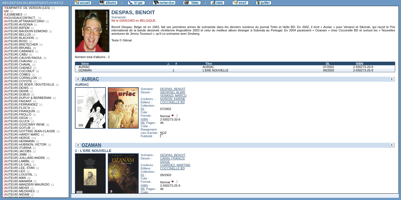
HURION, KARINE (172, 99)
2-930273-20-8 (363, 67)
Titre (209, 63)
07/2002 (328, 67)
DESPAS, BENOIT (172, 89)
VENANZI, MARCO (173, 95)
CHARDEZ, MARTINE (175, 165)
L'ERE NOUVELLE (216, 70)
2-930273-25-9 (363, 70)
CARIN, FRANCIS (172, 158)
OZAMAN (85, 70)
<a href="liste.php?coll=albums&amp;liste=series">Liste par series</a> (35, 99)
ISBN (359, 63)
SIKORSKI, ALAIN (172, 92)
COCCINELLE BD (172, 102)
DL (328, 63)
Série (85, 63)
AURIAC (84, 67)
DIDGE (165, 161)
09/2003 (328, 70)
